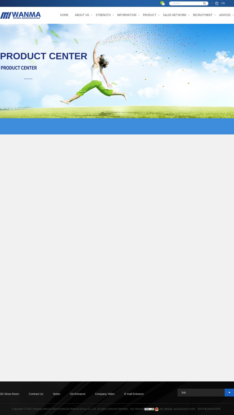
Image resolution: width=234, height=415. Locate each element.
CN (223, 3)
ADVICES (225, 15)
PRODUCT (149, 15)
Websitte (123, 408)
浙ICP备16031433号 (209, 408)
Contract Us (36, 393)
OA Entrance (77, 393)
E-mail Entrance (134, 393)
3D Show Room (9, 393)
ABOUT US (82, 15)
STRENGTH (103, 15)
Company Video (104, 393)
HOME (64, 15)
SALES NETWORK (174, 15)
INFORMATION (126, 15)
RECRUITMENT (203, 15)
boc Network (137, 408)
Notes (56, 393)
